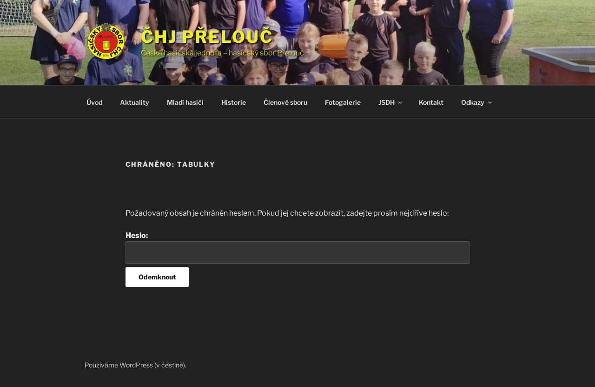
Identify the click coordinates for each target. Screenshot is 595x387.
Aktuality (134, 102)
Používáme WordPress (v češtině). (135, 365)
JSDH (390, 102)
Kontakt (431, 102)
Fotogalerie (343, 102)
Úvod (94, 102)
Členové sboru (285, 102)
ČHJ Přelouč (207, 37)
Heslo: (297, 247)
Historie (233, 102)
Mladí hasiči (185, 102)
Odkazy (477, 102)
